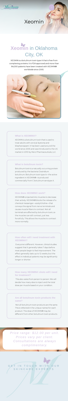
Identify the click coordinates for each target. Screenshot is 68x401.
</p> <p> (34, 382)
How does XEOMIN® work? (30, 193)
